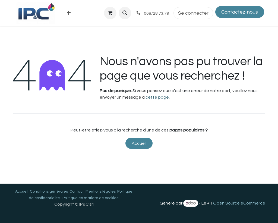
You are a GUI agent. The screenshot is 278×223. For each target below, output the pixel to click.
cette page (157, 97)
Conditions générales (49, 191)
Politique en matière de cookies (90, 198)
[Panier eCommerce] (110, 13)
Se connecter (193, 13)
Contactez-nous (239, 12)
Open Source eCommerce (239, 203)
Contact (77, 191)
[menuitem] (69, 13)
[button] (125, 13)
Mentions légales (101, 191)
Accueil (139, 143)
